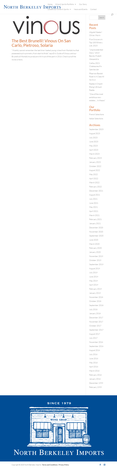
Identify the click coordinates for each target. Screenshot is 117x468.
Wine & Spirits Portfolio (64, 4)
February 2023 (95, 158)
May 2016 (93, 362)
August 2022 (94, 170)
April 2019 (93, 285)
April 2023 (93, 150)
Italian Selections (96, 118)
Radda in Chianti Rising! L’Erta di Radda (95, 87)
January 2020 (95, 252)
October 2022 (95, 166)
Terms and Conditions (50, 465)
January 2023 (95, 162)
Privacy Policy (64, 465)
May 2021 (93, 207)
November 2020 (96, 231)
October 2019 (95, 260)
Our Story (83, 4)
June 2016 (93, 358)
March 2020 (94, 244)
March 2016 (94, 371)
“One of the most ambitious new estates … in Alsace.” (97, 97)
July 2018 (93, 309)
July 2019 (93, 272)
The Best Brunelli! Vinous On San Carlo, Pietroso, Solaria (41, 43)
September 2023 (96, 129)
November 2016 (96, 342)
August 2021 (94, 195)
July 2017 (93, 338)
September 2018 (96, 305)
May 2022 (93, 174)
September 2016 (96, 346)
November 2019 (96, 256)
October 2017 (95, 325)
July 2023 (93, 137)
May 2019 (93, 281)
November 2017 (96, 321)
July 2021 (93, 199)
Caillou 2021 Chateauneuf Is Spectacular (95, 66)
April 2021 (93, 211)
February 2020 (95, 248)
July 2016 (93, 354)
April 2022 (93, 178)
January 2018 (95, 313)
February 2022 (95, 186)
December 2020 (96, 227)
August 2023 (94, 133)
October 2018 (95, 301)
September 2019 (96, 264)
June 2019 (93, 276)
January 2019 (95, 293)
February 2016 (95, 375)
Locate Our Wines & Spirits (58, 9)
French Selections (96, 114)
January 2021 (95, 223)
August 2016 (94, 350)
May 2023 (93, 145)
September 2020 (96, 235)
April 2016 (93, 366)
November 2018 (96, 297)
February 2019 (95, 289)
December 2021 (96, 191)
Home (50, 4)
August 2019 (94, 268)
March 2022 (94, 182)
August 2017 (94, 334)
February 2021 (95, 219)
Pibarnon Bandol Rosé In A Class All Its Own (96, 76)
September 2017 (96, 330)
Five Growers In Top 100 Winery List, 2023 (95, 42)
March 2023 (94, 154)
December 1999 (96, 383)
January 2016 (95, 379)
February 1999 (95, 387)
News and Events (80, 9)
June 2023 (93, 141)
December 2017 (96, 317)
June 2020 (93, 240)
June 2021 (93, 203)
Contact (93, 9)
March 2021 (94, 215)
